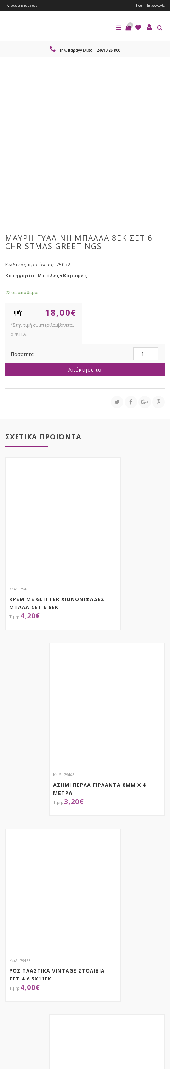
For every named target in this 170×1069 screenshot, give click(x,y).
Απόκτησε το (85, 369)
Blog (138, 5)
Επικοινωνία (155, 5)
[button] (128, 27)
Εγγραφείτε (24, 962)
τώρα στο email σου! (64, 931)
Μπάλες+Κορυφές (62, 275)
